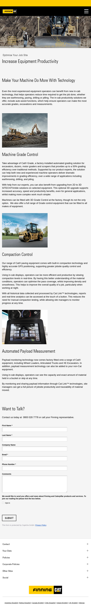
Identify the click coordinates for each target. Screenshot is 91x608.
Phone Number (9, 464)
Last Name (7, 435)
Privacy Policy (40, 525)
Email (5, 454)
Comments (6, 474)
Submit (9, 518)
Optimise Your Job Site (15, 55)
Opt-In (7, 503)
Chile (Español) (50, 603)
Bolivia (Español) (25, 603)
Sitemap (82, 603)
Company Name (9, 445)
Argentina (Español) (11, 603)
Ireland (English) (62, 603)
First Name (7, 425)
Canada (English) (38, 603)
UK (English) (73, 603)
